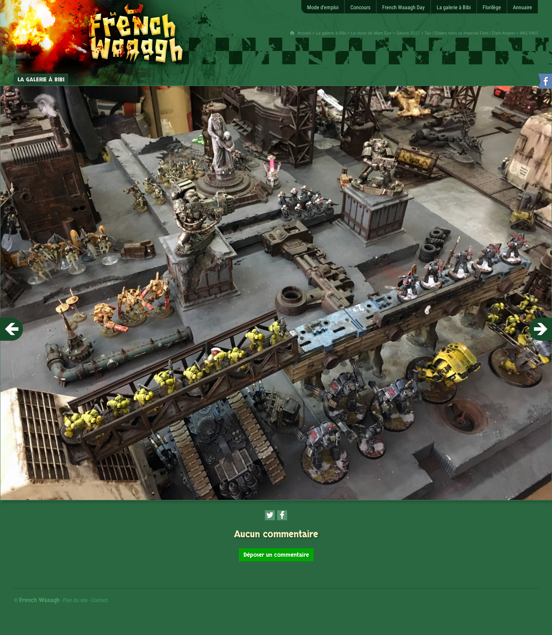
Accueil (304, 33)
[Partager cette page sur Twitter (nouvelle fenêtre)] (270, 515)
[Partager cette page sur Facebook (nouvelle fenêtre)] (282, 515)
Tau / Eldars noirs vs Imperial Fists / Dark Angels (469, 33)
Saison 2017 (408, 33)
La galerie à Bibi (331, 33)
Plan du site (75, 600)
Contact (99, 600)
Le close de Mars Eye (371, 33)
